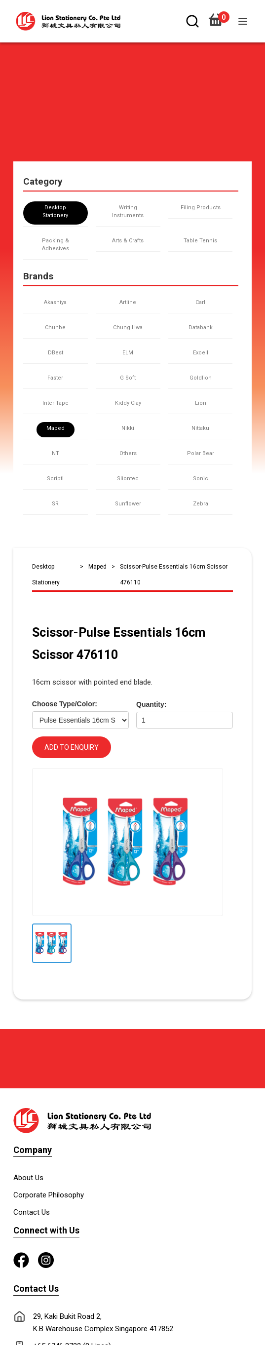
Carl (200, 302)
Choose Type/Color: (64, 704)
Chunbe (55, 327)
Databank (201, 327)
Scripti (55, 478)
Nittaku (200, 428)
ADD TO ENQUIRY (71, 747)
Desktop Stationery (55, 211)
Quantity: (151, 704)
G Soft (128, 378)
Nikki (127, 428)
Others (128, 453)
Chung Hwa (128, 327)
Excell (200, 352)
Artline (127, 302)
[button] (242, 21)
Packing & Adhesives (55, 244)
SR (55, 503)
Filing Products (201, 207)
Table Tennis (200, 240)
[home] (65, 21)
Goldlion (200, 378)
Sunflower (128, 503)
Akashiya (55, 302)
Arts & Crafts (128, 240)
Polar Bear (200, 453)
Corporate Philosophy (48, 1195)
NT (55, 453)
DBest (55, 352)
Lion (200, 403)
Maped (55, 428)
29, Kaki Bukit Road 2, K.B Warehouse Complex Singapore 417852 (103, 1322)
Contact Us (31, 1212)
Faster (55, 378)
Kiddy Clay (128, 403)
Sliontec (128, 478)
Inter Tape (55, 403)
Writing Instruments (128, 211)
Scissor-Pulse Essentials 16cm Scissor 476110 (173, 574)
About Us (28, 1177)
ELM (127, 352)
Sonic (200, 478)
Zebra (200, 503)
